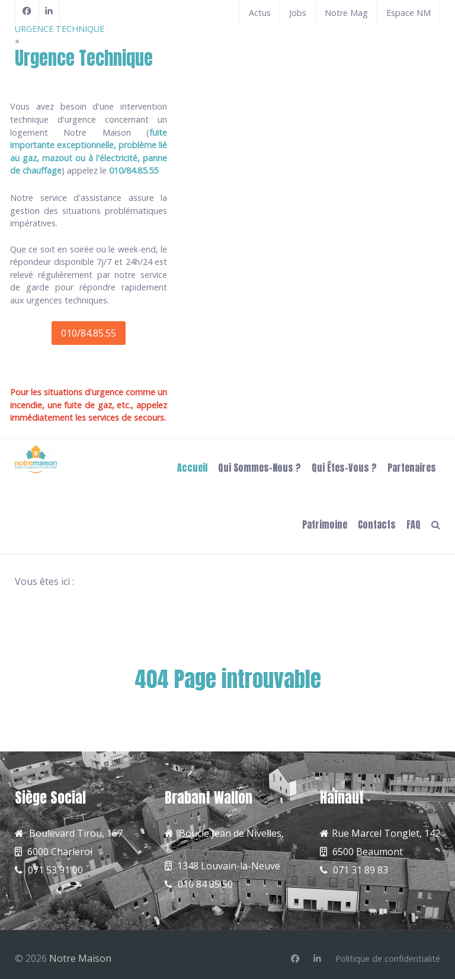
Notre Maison (80, 958)
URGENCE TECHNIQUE (59, 28)
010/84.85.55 (88, 333)
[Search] (435, 524)
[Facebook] (27, 11)
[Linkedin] (317, 958)
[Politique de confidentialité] (387, 958)
